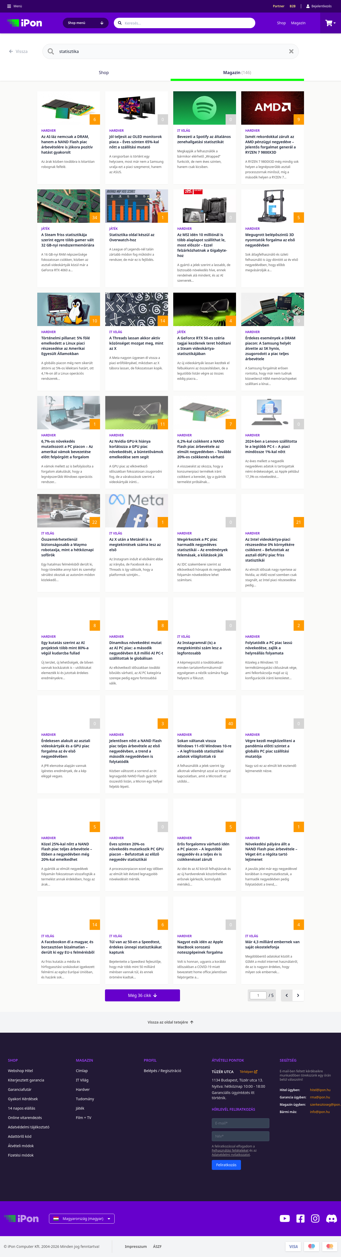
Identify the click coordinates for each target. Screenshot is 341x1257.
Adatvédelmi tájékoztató (28, 1126)
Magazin (298, 22)
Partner (278, 6)
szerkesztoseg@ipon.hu (323, 1105)
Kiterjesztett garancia (26, 1080)
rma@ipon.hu (320, 1097)
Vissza (18, 51)
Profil (150, 1060)
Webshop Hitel (20, 1070)
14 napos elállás (21, 1108)
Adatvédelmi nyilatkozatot (231, 1154)
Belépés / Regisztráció (162, 1070)
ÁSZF (157, 1246)
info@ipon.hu (320, 1112)
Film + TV (83, 1117)
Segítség (288, 1060)
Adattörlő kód (20, 1136)
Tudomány (85, 1098)
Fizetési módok (21, 1155)
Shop (281, 22)
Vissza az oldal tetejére (170, 1022)
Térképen (248, 1072)
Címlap (82, 1070)
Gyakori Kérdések (23, 1098)
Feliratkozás (226, 1164)
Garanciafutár (20, 1089)
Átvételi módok (21, 1145)
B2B (293, 6)
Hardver (48, 130)
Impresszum (136, 1246)
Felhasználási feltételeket (230, 1150)
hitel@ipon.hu (320, 1090)
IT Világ (183, 130)
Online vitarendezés (25, 1117)
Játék (45, 228)
